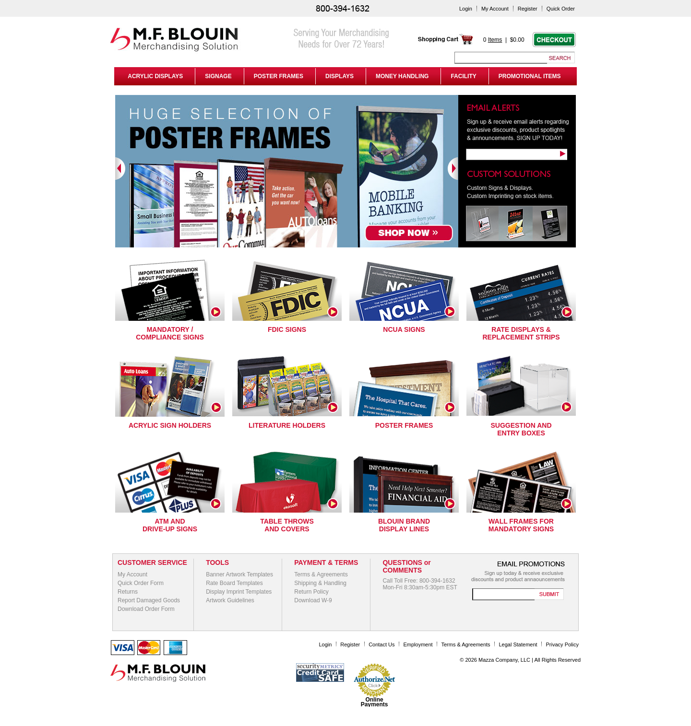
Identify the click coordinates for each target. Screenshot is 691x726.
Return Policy (311, 591)
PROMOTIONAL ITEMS (530, 76)
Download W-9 (313, 600)
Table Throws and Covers (287, 525)
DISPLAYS (339, 76)
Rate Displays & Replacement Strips (521, 333)
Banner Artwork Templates (239, 574)
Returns (128, 591)
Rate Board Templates (234, 583)
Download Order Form (146, 609)
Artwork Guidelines (230, 600)
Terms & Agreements (320, 574)
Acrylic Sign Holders (170, 425)
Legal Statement (518, 644)
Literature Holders (287, 425)
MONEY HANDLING (402, 76)
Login (465, 9)
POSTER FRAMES (278, 76)
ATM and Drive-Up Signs (170, 525)
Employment (417, 644)
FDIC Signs (287, 329)
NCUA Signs (404, 329)
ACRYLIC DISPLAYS (154, 76)
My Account (495, 9)
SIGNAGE (218, 76)
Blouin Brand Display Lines (404, 525)
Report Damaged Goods (149, 600)
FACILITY (463, 76)
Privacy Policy (562, 644)
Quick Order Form (141, 583)
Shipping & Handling (320, 583)
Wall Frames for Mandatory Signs (521, 525)
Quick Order (561, 9)
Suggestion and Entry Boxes (520, 429)
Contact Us (381, 644)
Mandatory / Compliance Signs (170, 333)
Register (527, 9)
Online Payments (374, 702)
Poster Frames (404, 425)
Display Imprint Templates (239, 591)
